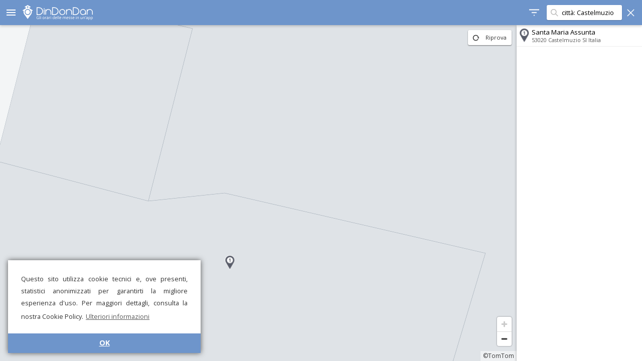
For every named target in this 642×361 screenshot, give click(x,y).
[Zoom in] (504, 324)
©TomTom (498, 355)
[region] (258, 193)
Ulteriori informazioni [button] (117, 316)
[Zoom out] (504, 338)
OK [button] (104, 342)
